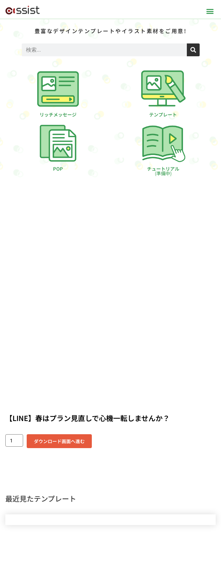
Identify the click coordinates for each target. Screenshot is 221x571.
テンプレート (163, 114)
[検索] (193, 49)
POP (58, 168)
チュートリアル (163, 171)
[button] (210, 11)
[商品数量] (14, 440)
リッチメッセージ (58, 114)
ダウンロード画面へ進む (59, 441)
